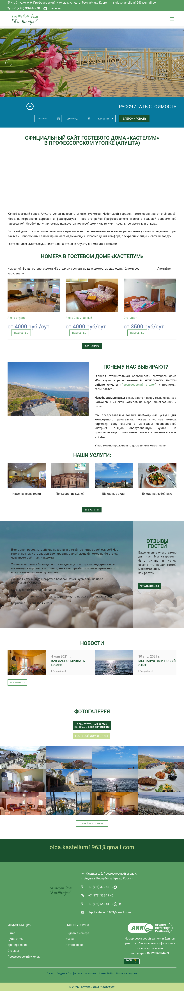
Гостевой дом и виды (91, 735)
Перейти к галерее (92, 823)
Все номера (92, 346)
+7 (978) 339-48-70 (26, 8)
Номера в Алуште (126, 973)
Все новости (17, 682)
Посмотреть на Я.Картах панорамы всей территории (92, 725)
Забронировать (134, 119)
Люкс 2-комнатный (79, 317)
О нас (50, 973)
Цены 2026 (106, 973)
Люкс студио (17, 317)
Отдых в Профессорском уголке (76, 973)
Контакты (55, 8)
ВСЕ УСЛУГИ (92, 509)
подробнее (21, 332)
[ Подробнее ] (58, 671)
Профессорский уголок (138, 384)
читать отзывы (149, 586)
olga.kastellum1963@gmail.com (136, 2)
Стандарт (130, 317)
